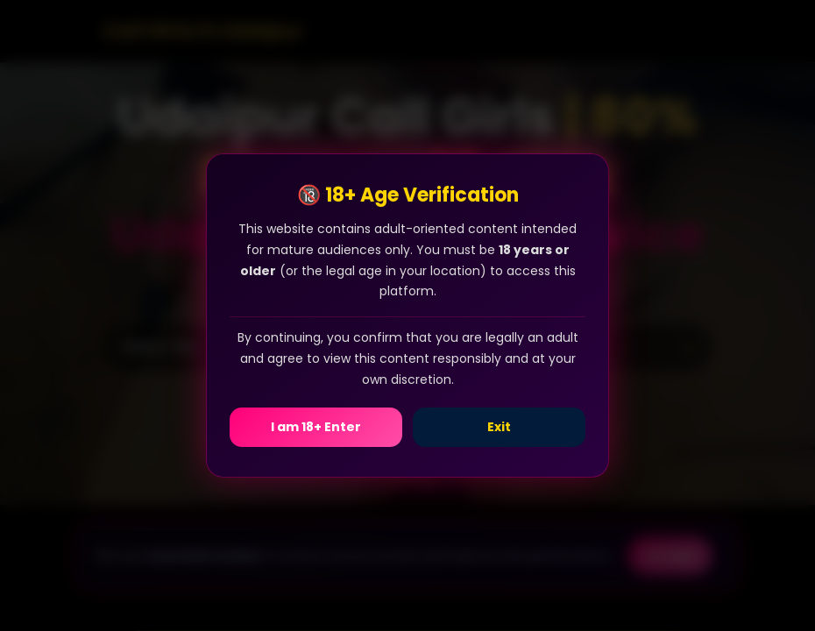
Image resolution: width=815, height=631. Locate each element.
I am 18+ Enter (316, 427)
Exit (499, 427)
